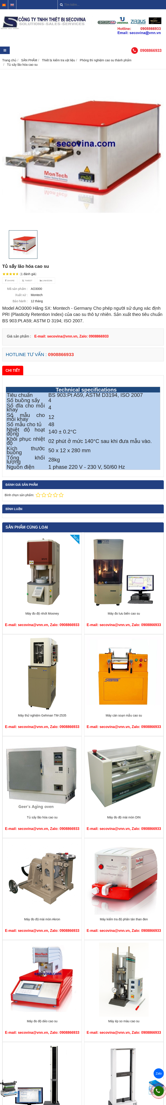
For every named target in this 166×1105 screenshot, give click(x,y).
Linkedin (46, 280)
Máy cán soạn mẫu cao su (124, 715)
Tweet (27, 280)
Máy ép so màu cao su (123, 1021)
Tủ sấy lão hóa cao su (42, 817)
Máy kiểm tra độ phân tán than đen (124, 919)
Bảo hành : (20, 301)
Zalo (159, 1073)
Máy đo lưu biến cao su (124, 613)
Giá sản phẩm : (19, 336)
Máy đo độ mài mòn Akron (42, 919)
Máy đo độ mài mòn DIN (124, 817)
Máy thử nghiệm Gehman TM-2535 (42, 715)
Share (9, 280)
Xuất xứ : (21, 295)
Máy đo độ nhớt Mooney (42, 613)
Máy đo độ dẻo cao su (42, 1021)
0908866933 (151, 50)
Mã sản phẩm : (17, 289)
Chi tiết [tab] (13, 370)
